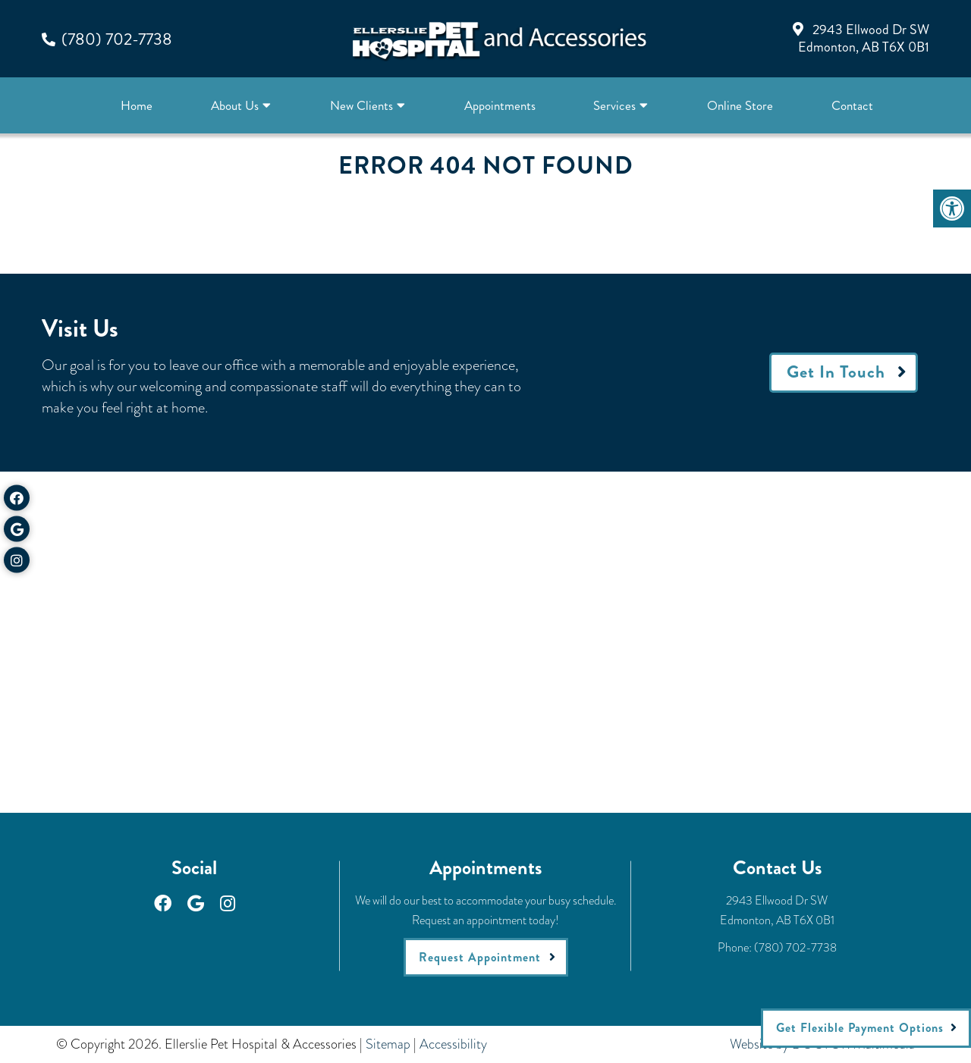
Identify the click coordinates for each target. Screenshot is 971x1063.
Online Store (740, 105)
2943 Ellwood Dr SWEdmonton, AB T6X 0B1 (863, 38)
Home (136, 105)
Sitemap (388, 1044)
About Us (235, 105)
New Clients (361, 105)
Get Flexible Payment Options (860, 1027)
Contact (852, 105)
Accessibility (453, 1044)
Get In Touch (836, 371)
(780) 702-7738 (116, 39)
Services (614, 105)
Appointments (500, 105)
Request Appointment (480, 957)
